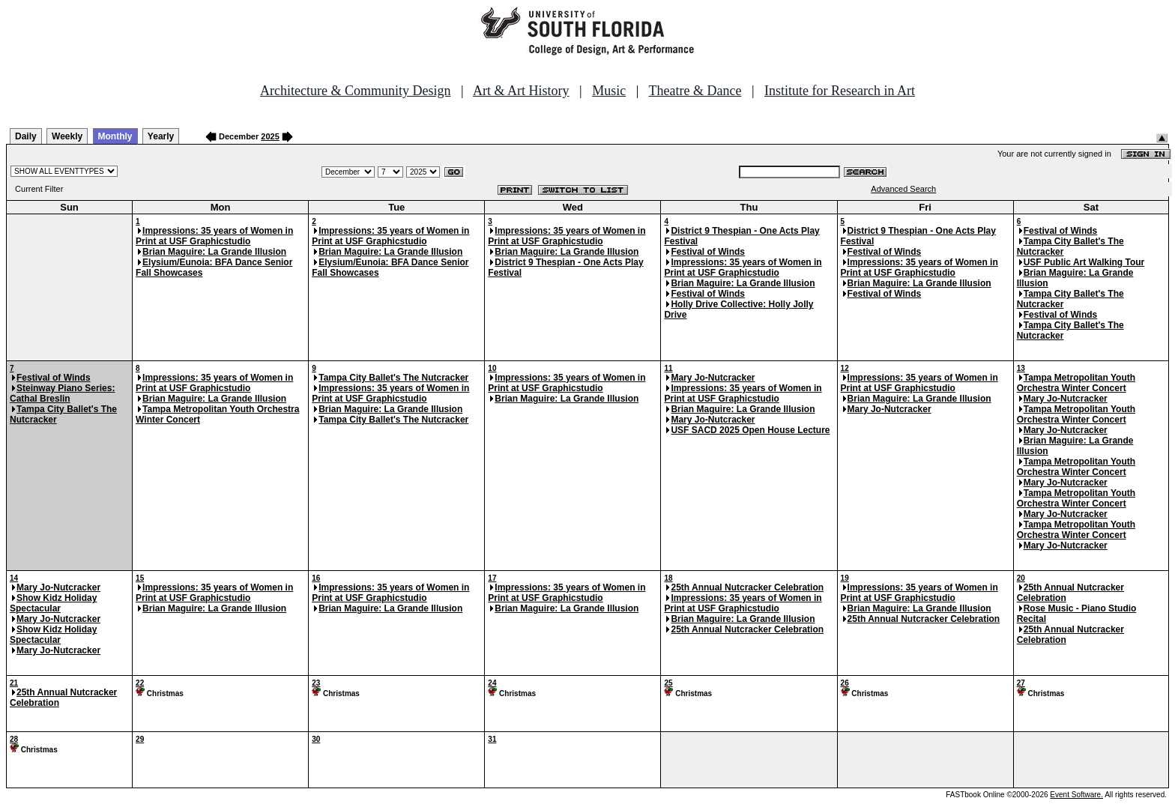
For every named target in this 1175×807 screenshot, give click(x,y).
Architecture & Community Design (355, 90)
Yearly (161, 136)
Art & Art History (521, 90)
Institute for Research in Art (839, 90)
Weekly (67, 136)
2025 (270, 136)
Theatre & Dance (694, 90)
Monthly (115, 136)
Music (609, 90)
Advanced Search (903, 188)
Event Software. (1076, 795)
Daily (26, 136)
